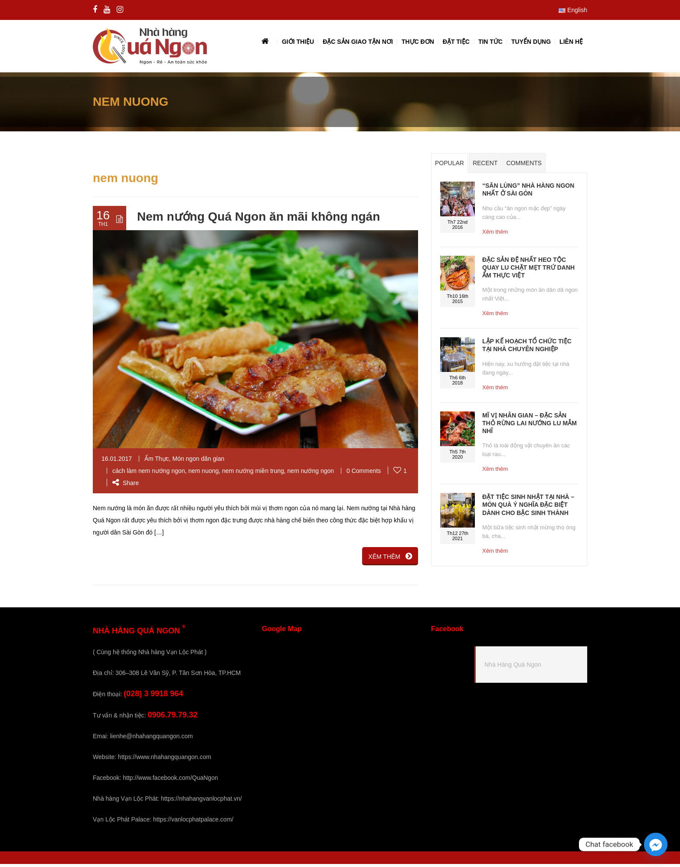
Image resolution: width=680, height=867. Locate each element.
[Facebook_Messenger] (655, 844)
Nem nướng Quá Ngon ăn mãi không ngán (258, 220)
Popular (449, 166)
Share (125, 485)
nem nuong (203, 473)
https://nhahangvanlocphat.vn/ (201, 801)
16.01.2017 (116, 461)
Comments (524, 166)
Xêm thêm (495, 234)
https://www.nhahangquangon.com (164, 759)
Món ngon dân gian (198, 461)
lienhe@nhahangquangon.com (151, 739)
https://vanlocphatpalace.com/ (193, 822)
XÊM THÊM (390, 559)
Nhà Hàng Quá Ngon (512, 668)
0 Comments (364, 473)
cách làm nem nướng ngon (148, 473)
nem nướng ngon (311, 473)
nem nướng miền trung (253, 473)
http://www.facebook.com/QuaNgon (170, 780)
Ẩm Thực (156, 461)
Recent (485, 166)
